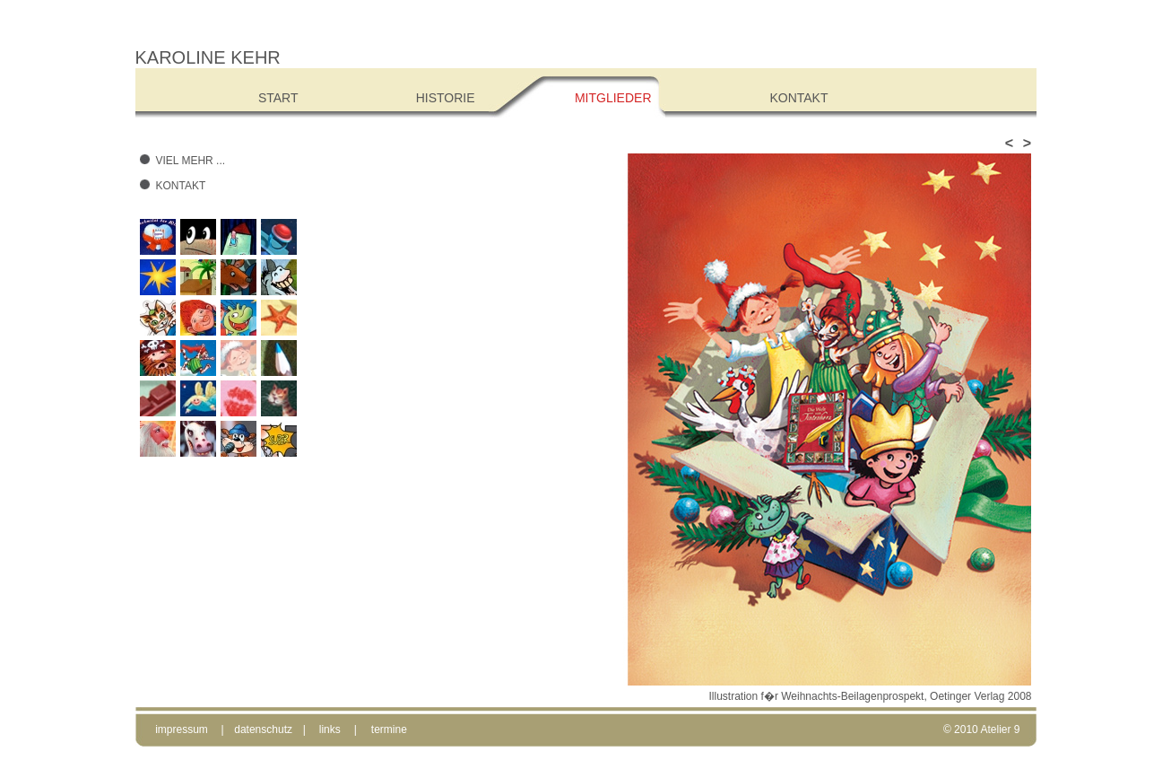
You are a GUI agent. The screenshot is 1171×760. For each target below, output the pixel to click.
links (330, 729)
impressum (181, 729)
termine (389, 729)
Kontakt (181, 185)
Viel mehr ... (191, 160)
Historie (445, 98)
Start (278, 98)
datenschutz (263, 729)
